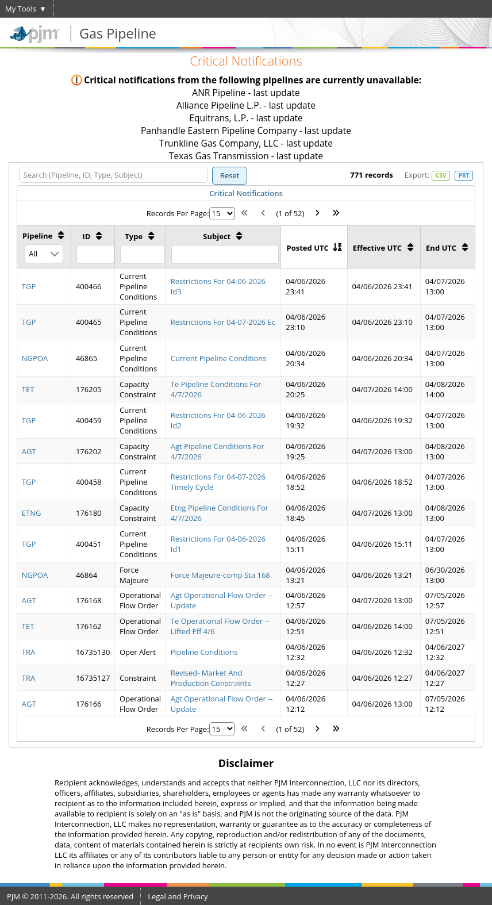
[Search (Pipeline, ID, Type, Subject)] (113, 175)
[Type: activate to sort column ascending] (140, 247)
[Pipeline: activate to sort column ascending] (44, 247)
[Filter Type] (142, 254)
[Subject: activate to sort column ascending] (223, 247)
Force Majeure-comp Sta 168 (220, 575)
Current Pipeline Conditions (219, 358)
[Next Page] (317, 213)
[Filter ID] (95, 254)
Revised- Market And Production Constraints (211, 678)
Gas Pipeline (117, 33)
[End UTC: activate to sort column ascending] (447, 247)
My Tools (20, 8)
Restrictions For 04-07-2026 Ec (223, 322)
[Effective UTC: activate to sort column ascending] (383, 247)
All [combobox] (33, 253)
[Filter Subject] (225, 254)
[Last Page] (336, 213)
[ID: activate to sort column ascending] (93, 247)
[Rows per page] (222, 213)
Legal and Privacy (177, 896)
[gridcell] (44, 286)
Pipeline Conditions (204, 652)
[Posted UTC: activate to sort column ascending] (314, 247)
